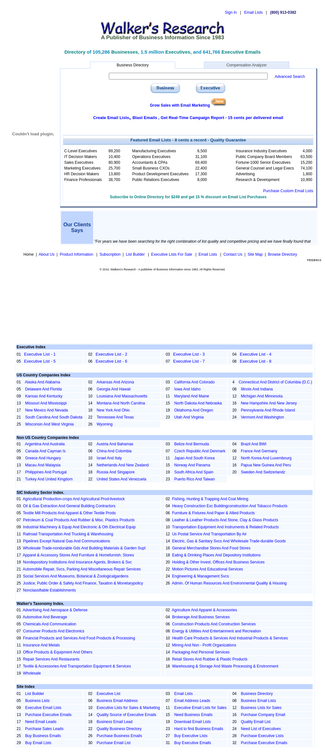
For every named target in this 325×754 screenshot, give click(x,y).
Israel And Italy (109, 458)
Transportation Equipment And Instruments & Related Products (225, 527)
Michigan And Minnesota (262, 396)
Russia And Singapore (116, 472)
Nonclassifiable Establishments (49, 590)
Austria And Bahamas (114, 444)
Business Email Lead (114, 722)
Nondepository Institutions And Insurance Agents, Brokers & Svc (77, 562)
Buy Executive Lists (191, 736)
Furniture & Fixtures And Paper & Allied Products (213, 513)
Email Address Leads (192, 700)
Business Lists (37, 700)
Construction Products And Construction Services (214, 624)
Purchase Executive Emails (48, 715)
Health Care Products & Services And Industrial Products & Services (230, 638)
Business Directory (132, 65)
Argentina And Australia (45, 444)
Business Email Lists (258, 700)
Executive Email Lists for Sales (200, 707)
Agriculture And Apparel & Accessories (204, 610)
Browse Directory (282, 254)
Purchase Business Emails (119, 736)
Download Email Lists (192, 722)
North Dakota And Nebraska (198, 403)
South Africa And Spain (194, 472)
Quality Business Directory (119, 729)
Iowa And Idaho (187, 389)
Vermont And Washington (262, 417)
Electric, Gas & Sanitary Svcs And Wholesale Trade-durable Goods (229, 541)
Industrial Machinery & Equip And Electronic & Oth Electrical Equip (79, 527)
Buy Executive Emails (192, 743)
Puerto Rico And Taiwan (194, 479)
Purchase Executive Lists (262, 736)
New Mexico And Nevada (46, 410)
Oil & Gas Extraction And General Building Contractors (69, 506)
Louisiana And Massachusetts (122, 396)
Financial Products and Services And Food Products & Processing (79, 638)
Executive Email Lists (43, 707)
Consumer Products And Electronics (53, 631)
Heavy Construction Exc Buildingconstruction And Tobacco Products (229, 506)
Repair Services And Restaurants (51, 659)
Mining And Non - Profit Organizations (204, 645)
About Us (46, 254)
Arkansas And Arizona (115, 382)
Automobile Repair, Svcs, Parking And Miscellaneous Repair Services (82, 569)
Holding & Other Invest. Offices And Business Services (218, 562)
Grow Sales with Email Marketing (180, 105)
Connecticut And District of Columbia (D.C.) (275, 382)
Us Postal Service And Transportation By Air (209, 534)
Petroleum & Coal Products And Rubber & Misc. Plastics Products (78, 520)
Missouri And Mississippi (46, 403)
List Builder (136, 254)
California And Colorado (194, 382)
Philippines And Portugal (46, 472)
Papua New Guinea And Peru (266, 465)
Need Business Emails (193, 715)
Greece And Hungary (43, 458)
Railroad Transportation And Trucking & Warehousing (68, 534)
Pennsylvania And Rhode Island (268, 410)
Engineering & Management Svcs (200, 576)
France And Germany (259, 451)
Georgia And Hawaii (114, 389)
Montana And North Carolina (121, 403)
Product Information (77, 254)
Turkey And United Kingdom (48, 479)
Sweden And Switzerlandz (263, 472)
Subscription (110, 254)
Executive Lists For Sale (172, 254)
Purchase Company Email (263, 715)
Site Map (254, 254)
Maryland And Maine (191, 396)
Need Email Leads (41, 722)
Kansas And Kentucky (44, 396)
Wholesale (32, 673)
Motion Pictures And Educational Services (207, 569)
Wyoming (105, 424)
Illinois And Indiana (257, 389)
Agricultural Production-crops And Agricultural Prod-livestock (74, 499)
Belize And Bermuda (191, 444)
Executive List (108, 693)
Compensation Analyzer (246, 65)
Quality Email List (255, 722)
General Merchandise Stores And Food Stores (211, 548)
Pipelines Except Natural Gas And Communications (66, 541)
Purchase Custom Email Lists (288, 191)
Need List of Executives (261, 729)
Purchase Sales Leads (44, 729)
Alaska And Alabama (42, 382)
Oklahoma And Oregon (193, 410)
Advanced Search (290, 76)
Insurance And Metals (41, 645)
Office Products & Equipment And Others (57, 652)
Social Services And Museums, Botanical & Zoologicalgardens (75, 576)
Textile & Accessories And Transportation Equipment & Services (77, 666)
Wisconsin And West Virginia (49, 424)
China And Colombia (114, 451)
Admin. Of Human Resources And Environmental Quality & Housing (229, 583)
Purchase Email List (114, 743)
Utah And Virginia (189, 417)
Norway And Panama (192, 465)
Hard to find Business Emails (198, 729)
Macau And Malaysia (43, 465)
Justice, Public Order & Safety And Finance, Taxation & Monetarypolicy (83, 583)
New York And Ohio (113, 410)
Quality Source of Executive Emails (126, 715)
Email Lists (253, 12)
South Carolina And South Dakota (53, 417)
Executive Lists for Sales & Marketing (128, 707)
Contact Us (232, 254)
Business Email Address (117, 700)
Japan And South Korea (194, 458)
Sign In (231, 12)
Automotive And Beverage (45, 617)
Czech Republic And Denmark (199, 451)
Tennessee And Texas (115, 417)
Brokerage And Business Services (201, 617)
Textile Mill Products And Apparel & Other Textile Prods (69, 513)
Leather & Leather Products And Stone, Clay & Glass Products (225, 520)
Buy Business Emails (43, 736)
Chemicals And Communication (49, 624)
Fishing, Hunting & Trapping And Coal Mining (210, 499)
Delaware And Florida (43, 389)
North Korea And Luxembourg (266, 458)
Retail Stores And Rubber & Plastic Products (209, 659)
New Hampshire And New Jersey (269, 403)
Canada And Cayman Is (45, 451)
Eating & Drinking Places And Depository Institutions (216, 555)
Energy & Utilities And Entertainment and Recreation (216, 631)
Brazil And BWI (253, 444)
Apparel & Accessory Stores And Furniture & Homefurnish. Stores (78, 555)
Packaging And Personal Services (201, 652)
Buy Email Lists (38, 743)
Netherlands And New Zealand (123, 465)
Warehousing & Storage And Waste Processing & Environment (225, 666)
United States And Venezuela (121, 479)
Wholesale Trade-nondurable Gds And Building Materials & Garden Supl (84, 548)
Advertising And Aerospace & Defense (55, 610)
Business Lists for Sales (261, 707)
